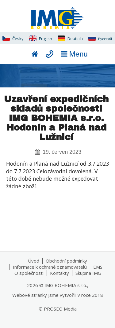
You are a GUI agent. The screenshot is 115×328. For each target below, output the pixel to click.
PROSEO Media (60, 309)
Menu (73, 54)
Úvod (33, 261)
